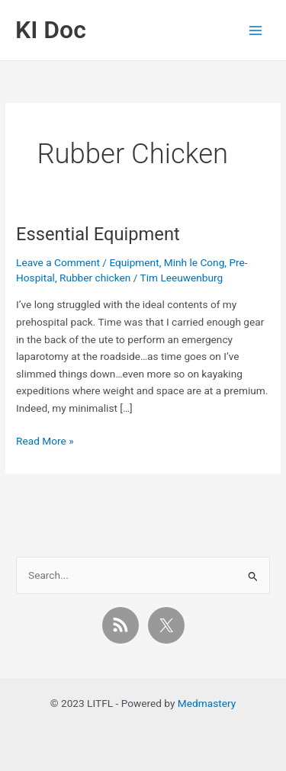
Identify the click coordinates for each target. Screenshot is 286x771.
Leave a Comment (58, 262)
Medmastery (207, 703)
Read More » (45, 441)
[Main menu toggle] (256, 30)
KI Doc (50, 29)
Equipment (134, 262)
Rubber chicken (94, 277)
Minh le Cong (194, 262)
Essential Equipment (98, 234)
